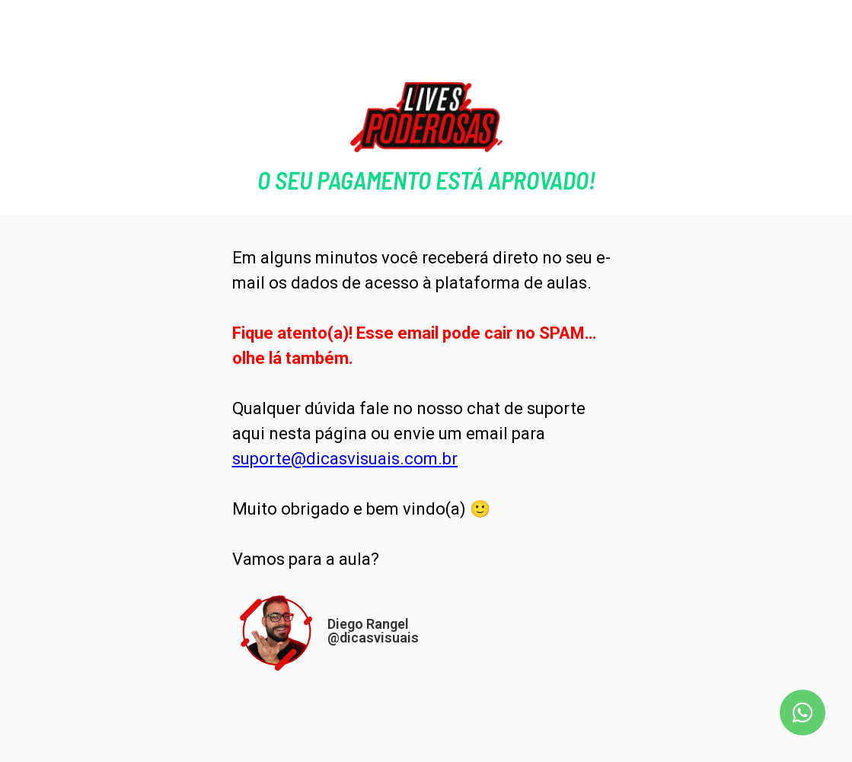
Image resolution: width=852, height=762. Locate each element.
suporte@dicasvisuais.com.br (345, 458)
